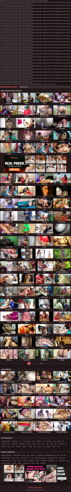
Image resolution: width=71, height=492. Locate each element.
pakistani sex (51, 460)
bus (43, 446)
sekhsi (37, 460)
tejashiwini (48, 441)
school (51, 444)
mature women (26, 463)
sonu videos (43, 463)
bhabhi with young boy (40, 458)
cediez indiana (14, 444)
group (35, 446)
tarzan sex (33, 455)
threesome (18, 446)
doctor (39, 446)
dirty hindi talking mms (50, 455)
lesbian (8, 446)
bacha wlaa (23, 458)
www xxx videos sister (6, 460)
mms (38, 444)
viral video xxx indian (52, 458)
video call (29, 444)
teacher (54, 446)
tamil (44, 441)
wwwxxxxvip (62, 460)
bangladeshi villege (5, 441)
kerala (42, 444)
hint (29, 458)
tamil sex (14, 463)
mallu (47, 444)
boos (33, 458)
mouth (14, 460)
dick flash (48, 446)
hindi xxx (3, 444)
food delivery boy (27, 441)
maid (13, 446)
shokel (32, 463)
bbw (58, 446)
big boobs (25, 446)
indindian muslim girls (6, 455)
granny (30, 446)
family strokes (62, 458)
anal (56, 444)
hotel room (63, 455)
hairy (58, 455)
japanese (3, 446)
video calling (40, 455)
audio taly (25, 460)
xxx (20, 441)
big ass (34, 444)
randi (68, 460)
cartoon (18, 458)
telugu (58, 441)
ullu (66, 444)
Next (41, 363)
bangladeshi (22, 444)
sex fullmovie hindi (5, 458)
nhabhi (19, 463)
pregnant (39, 441)
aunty (54, 441)
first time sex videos (5, 463)
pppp (28, 455)
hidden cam (61, 444)
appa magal (31, 460)
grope (37, 463)
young (13, 458)
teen (63, 441)
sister (8, 444)
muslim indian (43, 460)
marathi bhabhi (16, 455)
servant (23, 455)
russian (19, 460)
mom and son (15, 441)
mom (34, 441)
